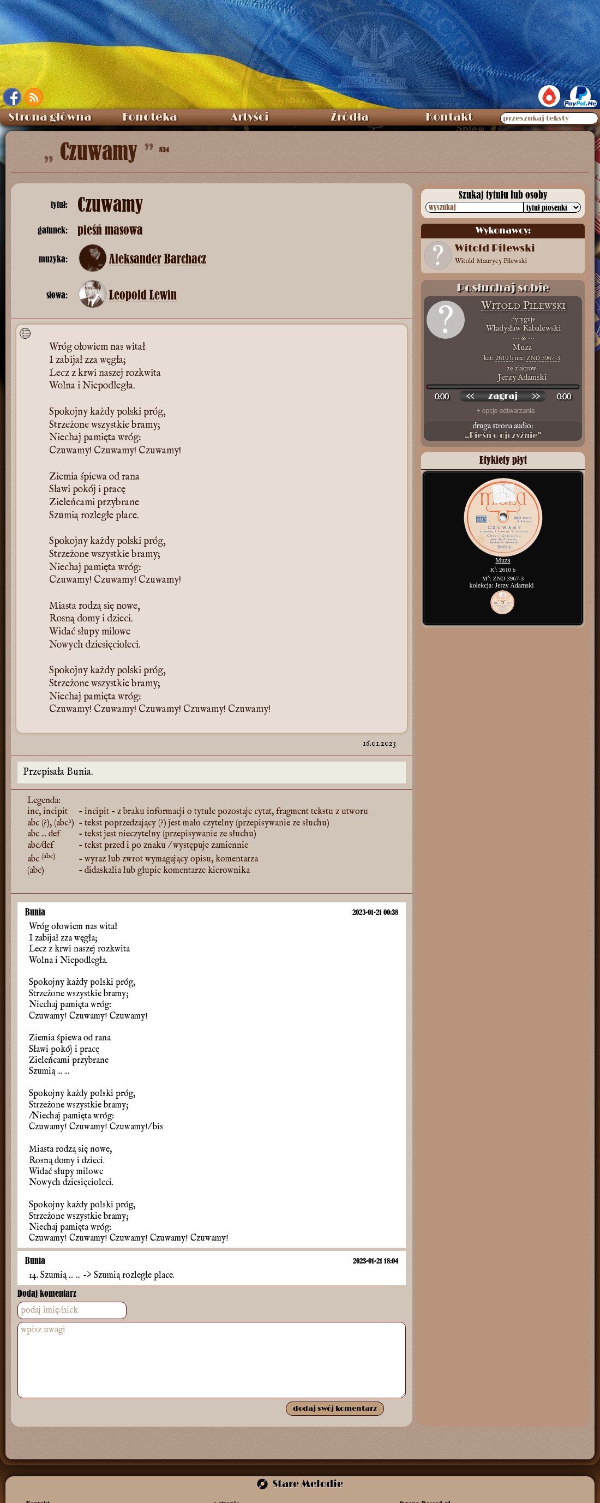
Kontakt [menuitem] (449, 117)
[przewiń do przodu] (536, 396)
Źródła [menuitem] (350, 117)
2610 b (504, 358)
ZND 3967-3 (543, 358)
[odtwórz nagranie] (503, 396)
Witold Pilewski (523, 305)
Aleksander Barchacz (157, 259)
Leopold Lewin (143, 295)
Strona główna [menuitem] (50, 117)
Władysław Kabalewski (523, 328)
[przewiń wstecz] (470, 396)
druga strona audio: (503, 431)
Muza (522, 347)
